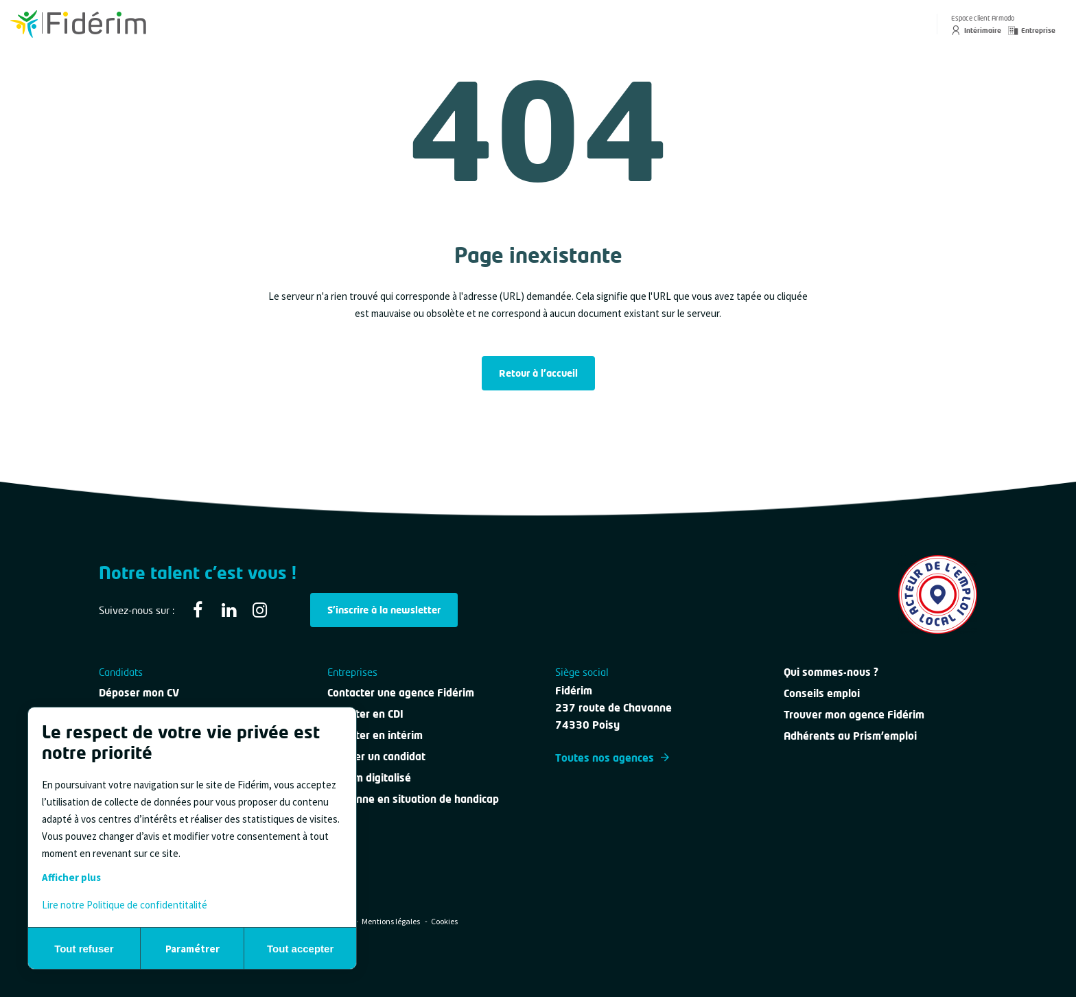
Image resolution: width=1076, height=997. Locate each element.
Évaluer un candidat (376, 756)
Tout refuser (83, 948)
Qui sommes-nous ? (831, 672)
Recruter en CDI (365, 713)
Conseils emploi (822, 693)
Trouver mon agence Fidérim (854, 714)
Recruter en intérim (375, 735)
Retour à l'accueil (538, 373)
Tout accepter (300, 948)
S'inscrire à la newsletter (384, 609)
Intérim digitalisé (369, 777)
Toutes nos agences (612, 757)
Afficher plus (71, 877)
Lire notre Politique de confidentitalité (124, 904)
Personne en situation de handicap (413, 799)
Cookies (444, 921)
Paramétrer (192, 948)
